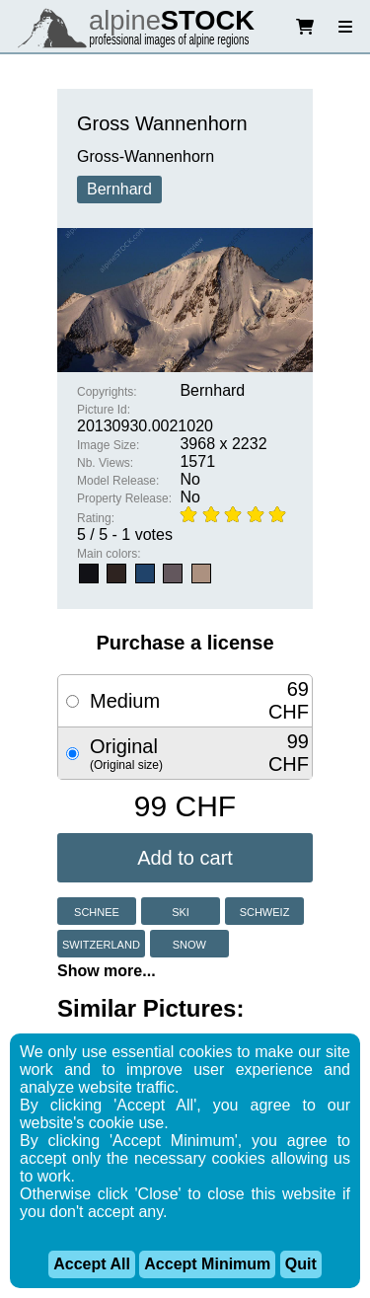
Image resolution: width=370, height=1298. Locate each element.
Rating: (95, 518)
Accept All (91, 1264)
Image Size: (108, 445)
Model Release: (118, 481)
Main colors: (109, 554)
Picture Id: (103, 410)
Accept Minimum (207, 1264)
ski (180, 910)
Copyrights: (107, 392)
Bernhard (119, 189)
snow (189, 943)
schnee (96, 910)
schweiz (265, 910)
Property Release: (124, 498)
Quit (301, 1264)
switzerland (101, 943)
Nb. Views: (105, 463)
